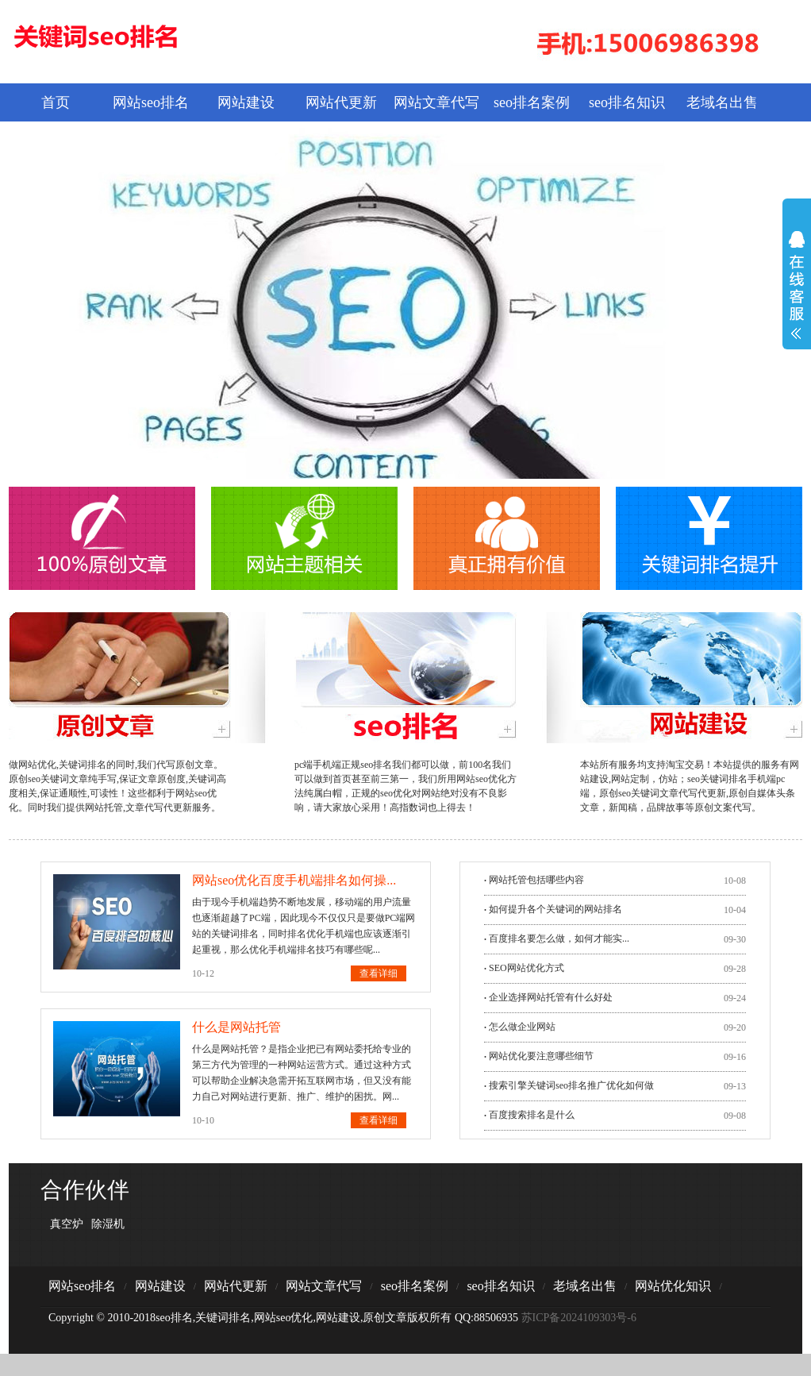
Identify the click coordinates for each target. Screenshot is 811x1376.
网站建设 (246, 102)
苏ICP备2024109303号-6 (578, 1318)
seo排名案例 (532, 102)
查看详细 (378, 973)
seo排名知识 (627, 102)
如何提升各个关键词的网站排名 (555, 909)
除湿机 (108, 1224)
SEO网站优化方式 (526, 967)
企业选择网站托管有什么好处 (551, 997)
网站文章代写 (436, 102)
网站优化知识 (673, 1286)
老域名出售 (722, 102)
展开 (796, 295)
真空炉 (66, 1224)
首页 (55, 102)
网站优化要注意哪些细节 (541, 1056)
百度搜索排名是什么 (532, 1114)
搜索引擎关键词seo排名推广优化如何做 (571, 1085)
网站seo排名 (151, 102)
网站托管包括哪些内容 (536, 879)
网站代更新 (341, 102)
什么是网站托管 (236, 1027)
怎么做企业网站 (522, 1026)
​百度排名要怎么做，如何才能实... (559, 938)
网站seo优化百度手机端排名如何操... (294, 880)
